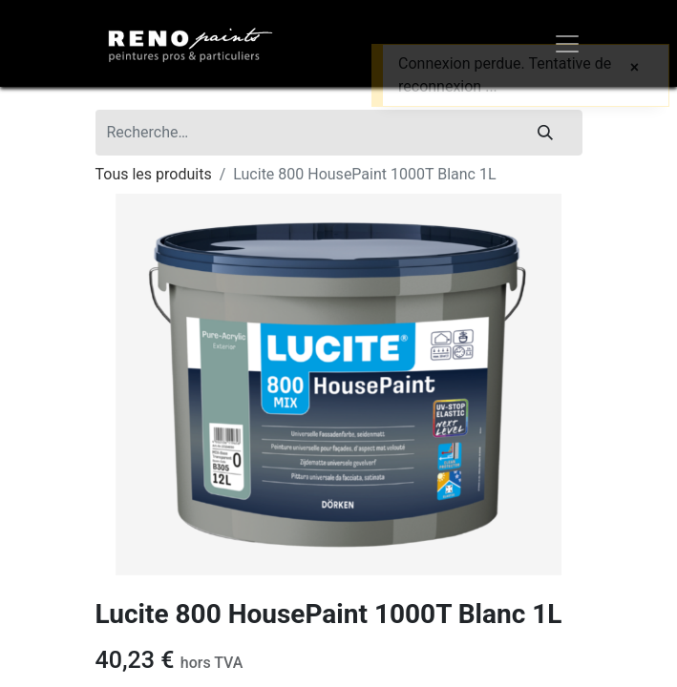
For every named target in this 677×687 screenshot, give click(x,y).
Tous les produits (153, 174)
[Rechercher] (545, 133)
